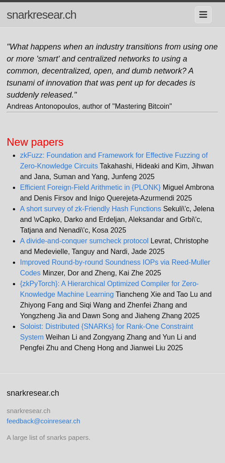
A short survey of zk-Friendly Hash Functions (90, 209)
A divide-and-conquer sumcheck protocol (84, 241)
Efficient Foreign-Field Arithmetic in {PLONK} (90, 187)
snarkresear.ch (41, 14)
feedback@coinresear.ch (43, 421)
